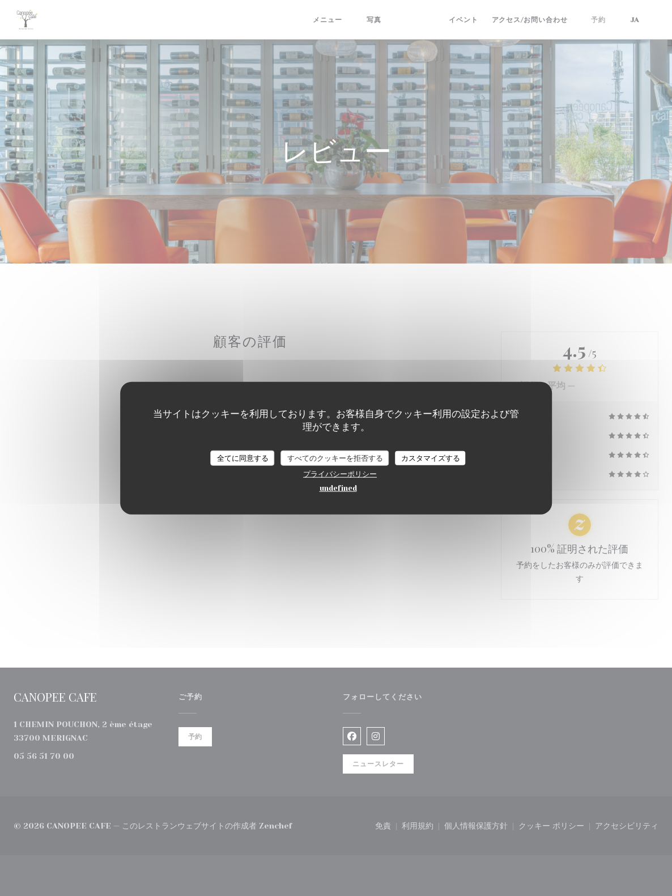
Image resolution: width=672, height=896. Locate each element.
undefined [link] (338, 488)
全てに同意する (243, 457)
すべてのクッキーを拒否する (335, 457)
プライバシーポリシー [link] (340, 474)
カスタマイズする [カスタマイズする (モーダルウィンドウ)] (430, 457)
